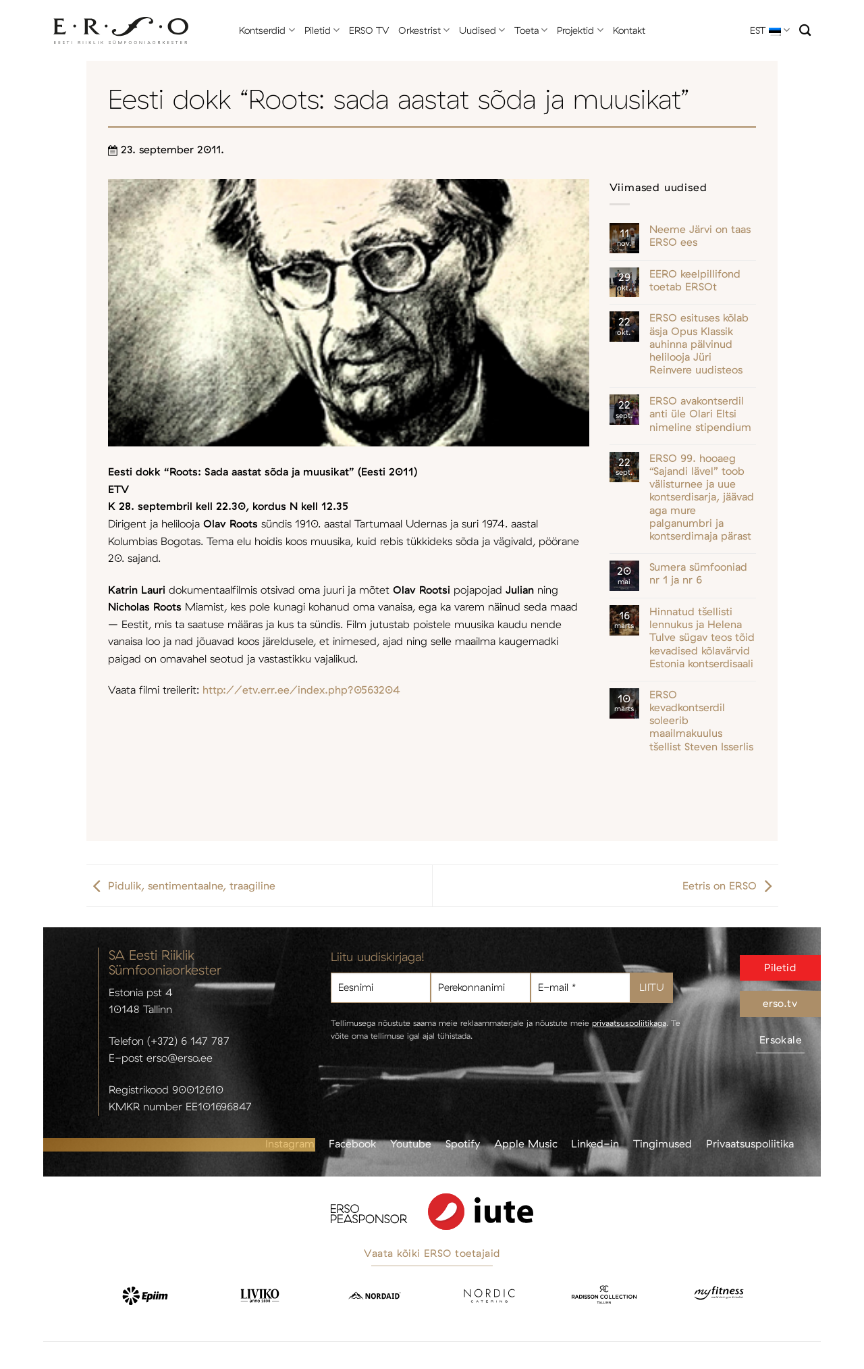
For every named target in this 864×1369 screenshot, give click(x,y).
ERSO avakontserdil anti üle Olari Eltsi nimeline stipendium (700, 413)
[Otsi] (805, 31)
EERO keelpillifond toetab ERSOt (694, 280)
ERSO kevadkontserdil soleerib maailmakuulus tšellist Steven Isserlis (701, 720)
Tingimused (662, 1143)
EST (770, 30)
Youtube (410, 1143)
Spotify (463, 1143)
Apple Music (526, 1143)
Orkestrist (424, 30)
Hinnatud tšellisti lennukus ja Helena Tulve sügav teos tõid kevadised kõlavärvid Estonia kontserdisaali (702, 637)
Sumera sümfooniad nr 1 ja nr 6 (698, 573)
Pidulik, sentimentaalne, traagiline (180, 885)
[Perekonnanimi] (481, 988)
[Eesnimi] (381, 988)
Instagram (290, 1143)
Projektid (580, 30)
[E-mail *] (580, 988)
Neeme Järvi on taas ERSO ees (700, 236)
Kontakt (629, 30)
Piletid (322, 30)
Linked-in (595, 1143)
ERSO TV (369, 30)
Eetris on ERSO (730, 885)
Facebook (352, 1143)
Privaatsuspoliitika (750, 1143)
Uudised (482, 30)
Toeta (530, 30)
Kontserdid (266, 30)
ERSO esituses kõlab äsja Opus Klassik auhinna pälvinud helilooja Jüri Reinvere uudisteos (699, 343)
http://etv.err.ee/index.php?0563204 (301, 689)
